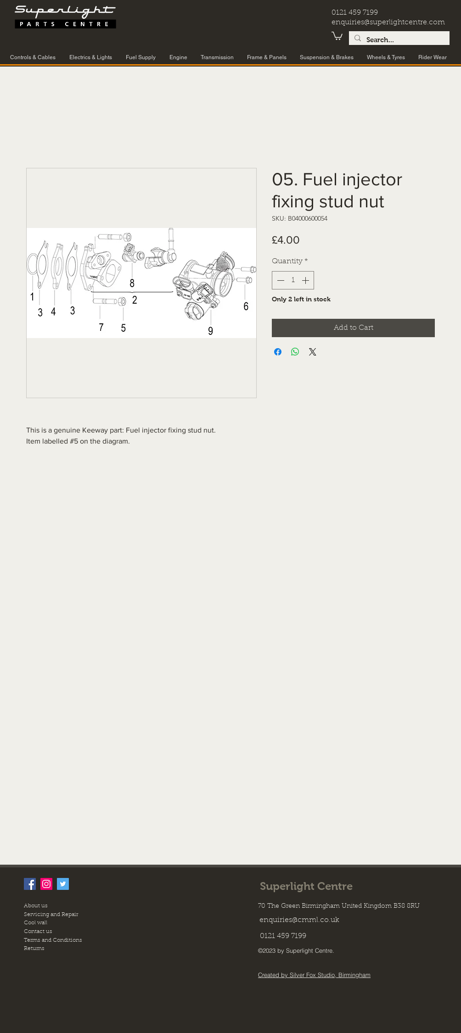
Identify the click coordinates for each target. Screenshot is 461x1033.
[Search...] (398, 40)
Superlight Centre (306, 886)
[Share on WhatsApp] (295, 351)
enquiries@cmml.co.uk (299, 920)
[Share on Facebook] (277, 351)
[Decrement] (279, 280)
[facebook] (30, 884)
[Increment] (306, 280)
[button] (337, 35)
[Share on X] (312, 351)
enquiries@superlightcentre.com (388, 22)
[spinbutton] (293, 280)
